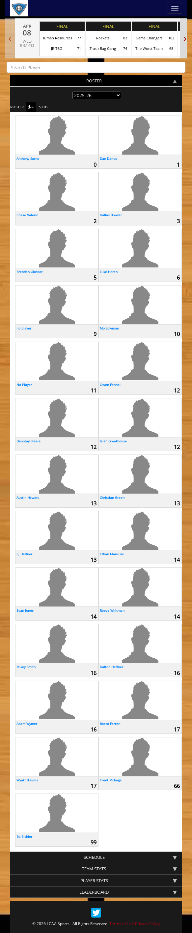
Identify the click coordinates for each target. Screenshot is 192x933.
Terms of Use (121, 923)
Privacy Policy (147, 923)
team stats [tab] (129, 869)
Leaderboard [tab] (128, 892)
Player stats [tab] (128, 880)
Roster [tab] (131, 81)
